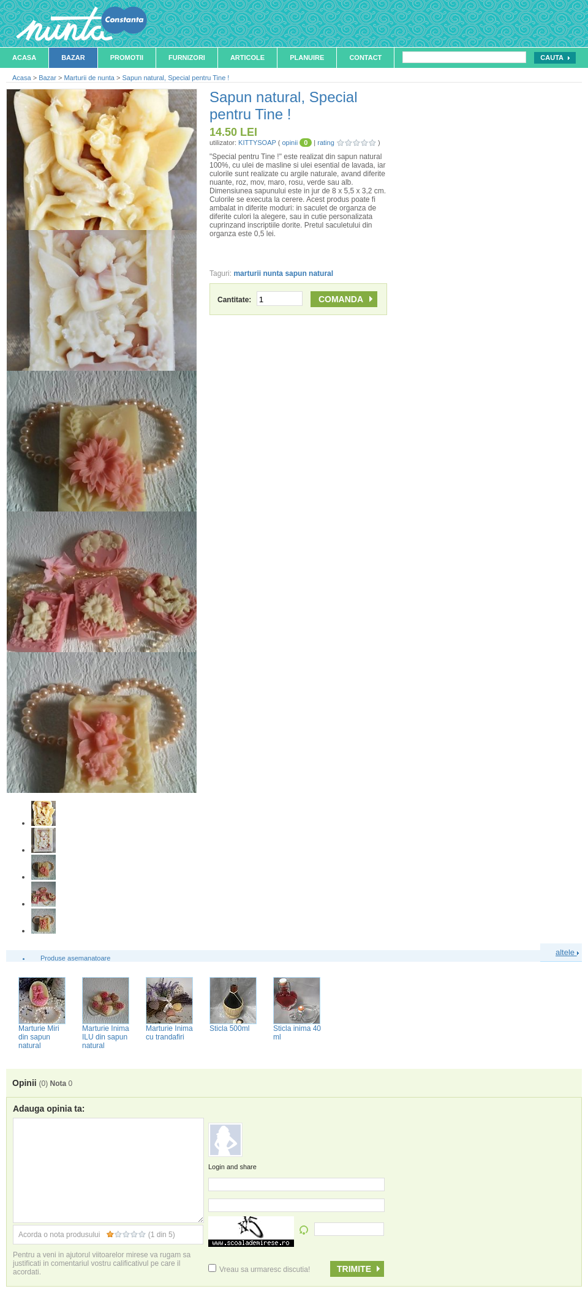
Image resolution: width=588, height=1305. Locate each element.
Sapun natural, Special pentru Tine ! (176, 77)
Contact (365, 57)
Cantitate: (260, 300)
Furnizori (186, 57)
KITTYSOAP (257, 142)
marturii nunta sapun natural (283, 273)
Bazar (73, 57)
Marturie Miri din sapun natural (38, 1037)
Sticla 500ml (229, 1028)
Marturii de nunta (89, 77)
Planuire (307, 57)
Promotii (126, 57)
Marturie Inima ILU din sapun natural (105, 1037)
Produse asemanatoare (75, 958)
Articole (247, 57)
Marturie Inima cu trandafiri (169, 1032)
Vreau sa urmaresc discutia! (259, 1269)
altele (567, 952)
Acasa (24, 57)
